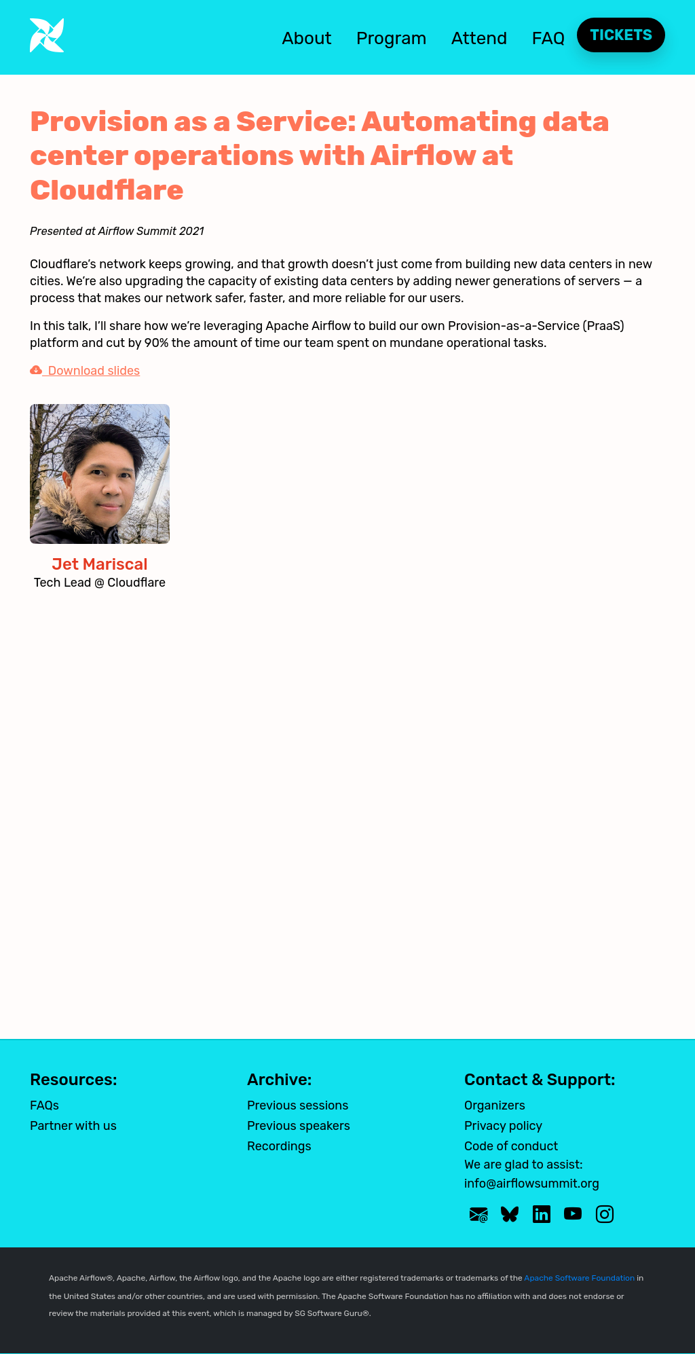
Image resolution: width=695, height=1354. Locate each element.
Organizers (494, 1105)
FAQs (44, 1105)
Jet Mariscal (99, 564)
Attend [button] (479, 38)
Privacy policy (503, 1125)
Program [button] (391, 38)
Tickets (621, 34)
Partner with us (73, 1125)
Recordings (279, 1146)
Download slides (85, 370)
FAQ (548, 38)
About (307, 38)
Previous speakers (298, 1125)
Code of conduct (511, 1146)
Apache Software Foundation (579, 1278)
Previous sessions (297, 1105)
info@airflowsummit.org (531, 1183)
